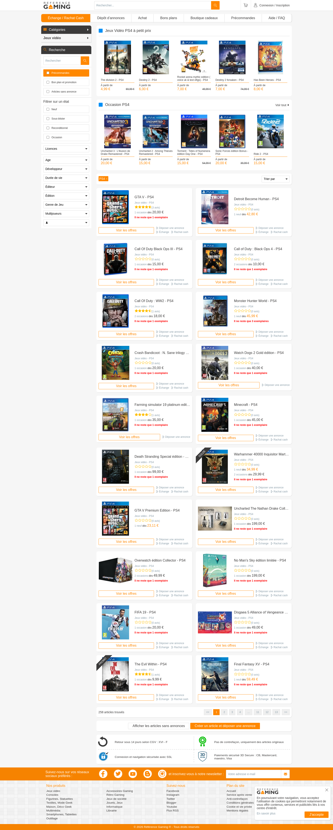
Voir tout (282, 105)
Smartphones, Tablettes (61, 814)
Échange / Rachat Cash (66, 18)
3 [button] (232, 712)
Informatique (114, 806)
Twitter (170, 798)
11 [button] (257, 712)
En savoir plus (266, 813)
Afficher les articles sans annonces (159, 726)
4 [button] (240, 712)
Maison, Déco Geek (59, 806)
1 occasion (141, 212)
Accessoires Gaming (119, 791)
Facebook (172, 791)
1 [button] (216, 712)
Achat (142, 18)
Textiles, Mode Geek (59, 802)
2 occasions (240, 264)
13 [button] (276, 712)
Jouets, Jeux (114, 802)
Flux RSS (172, 810)
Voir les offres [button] (126, 230)
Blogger (171, 802)
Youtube (171, 806)
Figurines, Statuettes (59, 798)
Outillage (52, 818)
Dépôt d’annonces (111, 18)
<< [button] (207, 712)
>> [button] (285, 712)
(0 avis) (255, 209)
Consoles (52, 794)
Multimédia (53, 810)
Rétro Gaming (115, 794)
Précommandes (243, 18)
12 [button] (267, 712)
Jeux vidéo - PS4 (144, 202)
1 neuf (237, 214)
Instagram (172, 794)
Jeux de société (116, 798)
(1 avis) (156, 311)
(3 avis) (156, 207)
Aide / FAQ (276, 18)
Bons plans (168, 18)
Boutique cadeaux (204, 18)
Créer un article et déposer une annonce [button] (225, 726)
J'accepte (316, 814)
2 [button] (224, 712)
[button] (66, 30)
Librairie (111, 810)
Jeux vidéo (53, 791)
